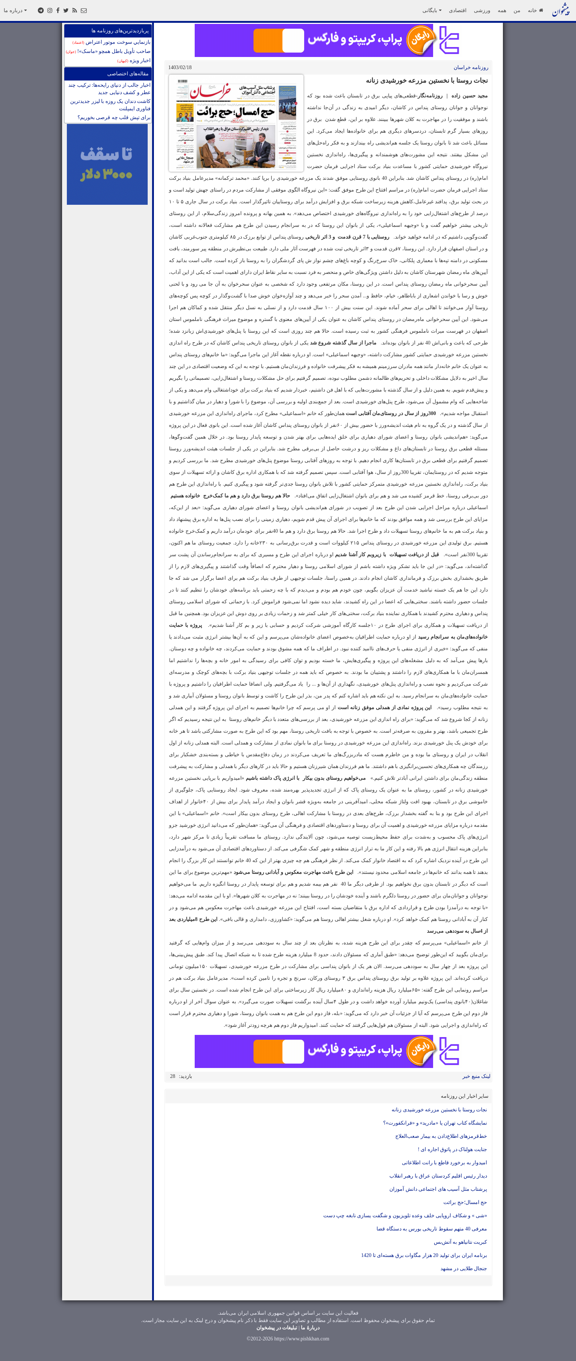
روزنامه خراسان (471, 67)
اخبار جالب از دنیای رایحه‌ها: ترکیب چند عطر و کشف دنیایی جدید (109, 88)
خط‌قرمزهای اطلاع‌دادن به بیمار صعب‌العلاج (441, 1136)
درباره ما (15, 10)
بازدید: (185, 1076)
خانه (535, 10)
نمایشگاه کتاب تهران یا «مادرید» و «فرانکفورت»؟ (435, 1123)
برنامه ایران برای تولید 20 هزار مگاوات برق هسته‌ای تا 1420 (424, 1255)
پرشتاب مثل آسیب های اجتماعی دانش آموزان (438, 1189)
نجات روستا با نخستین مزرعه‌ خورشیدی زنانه (439, 1109)
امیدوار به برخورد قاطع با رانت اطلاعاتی (444, 1162)
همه (502, 10)
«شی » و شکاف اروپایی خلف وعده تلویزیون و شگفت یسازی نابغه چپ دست (405, 1215)
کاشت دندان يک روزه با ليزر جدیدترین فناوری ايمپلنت (110, 105)
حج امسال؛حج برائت (465, 1202)
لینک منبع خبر (476, 1076)
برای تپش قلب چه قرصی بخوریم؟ (114, 117)
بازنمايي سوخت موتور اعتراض (111, 42)
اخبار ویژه (134, 60)
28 (172, 1076)
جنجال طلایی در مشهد (463, 1268)
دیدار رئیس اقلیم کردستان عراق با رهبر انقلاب (438, 1176)
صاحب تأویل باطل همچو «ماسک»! (108, 51)
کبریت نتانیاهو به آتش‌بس (460, 1242)
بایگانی (432, 10)
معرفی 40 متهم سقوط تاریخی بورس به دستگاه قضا (432, 1229)
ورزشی (482, 10)
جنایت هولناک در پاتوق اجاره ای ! (452, 1149)
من (517, 10)
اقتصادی (458, 10)
